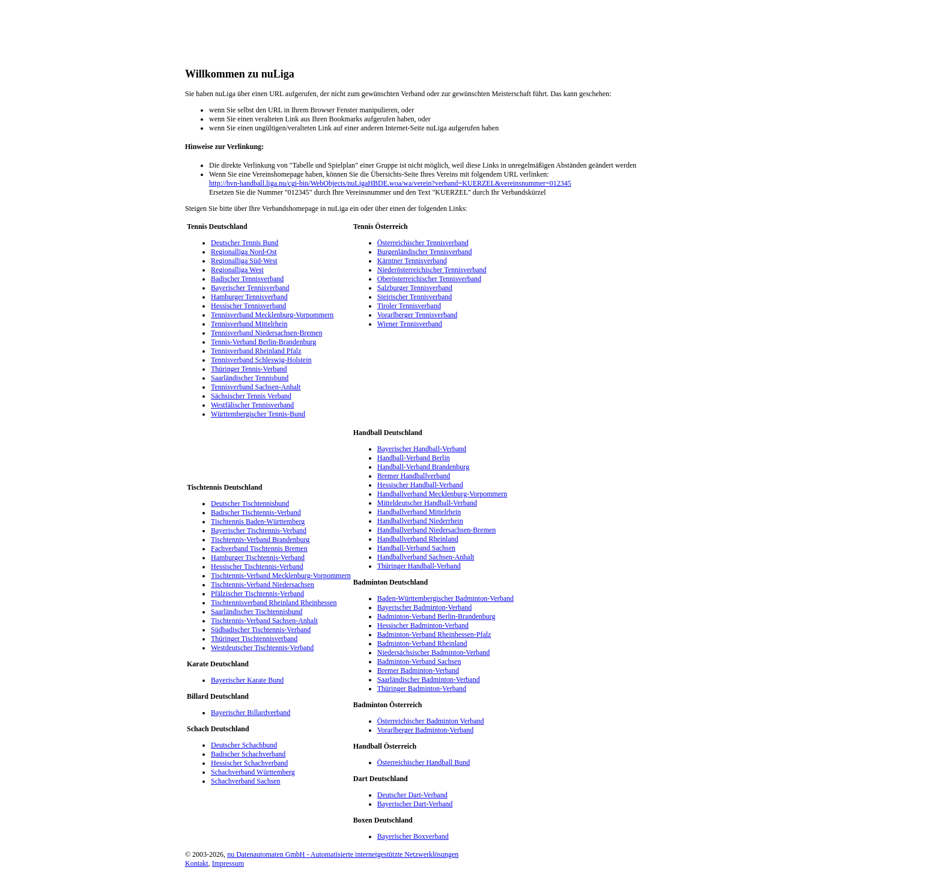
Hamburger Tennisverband (249, 297)
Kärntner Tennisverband (412, 261)
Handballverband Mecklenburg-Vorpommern (442, 494)
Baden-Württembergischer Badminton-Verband (445, 598)
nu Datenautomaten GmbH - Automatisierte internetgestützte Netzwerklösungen (342, 854)
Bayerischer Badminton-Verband (424, 607)
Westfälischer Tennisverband (252, 405)
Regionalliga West (237, 270)
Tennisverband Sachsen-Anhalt (255, 387)
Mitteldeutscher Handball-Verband (427, 503)
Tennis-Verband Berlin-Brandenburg (263, 342)
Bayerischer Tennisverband (250, 288)
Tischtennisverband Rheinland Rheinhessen (274, 602)
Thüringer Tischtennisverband (254, 638)
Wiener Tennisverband (409, 324)
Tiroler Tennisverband (409, 306)
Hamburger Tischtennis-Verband (258, 557)
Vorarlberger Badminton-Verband (425, 730)
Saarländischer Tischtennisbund (256, 611)
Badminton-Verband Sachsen (419, 661)
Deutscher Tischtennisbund (250, 503)
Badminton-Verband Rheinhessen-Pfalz (434, 634)
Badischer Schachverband (248, 754)
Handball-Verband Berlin (413, 458)
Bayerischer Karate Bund (247, 680)
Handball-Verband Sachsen (416, 548)
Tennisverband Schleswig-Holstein (261, 360)
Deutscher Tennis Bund (244, 243)
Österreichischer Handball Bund (423, 762)
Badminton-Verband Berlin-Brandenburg (436, 616)
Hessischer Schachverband (249, 763)
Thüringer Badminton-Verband (421, 688)
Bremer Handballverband (414, 476)
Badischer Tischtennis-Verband (256, 512)
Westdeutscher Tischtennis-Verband (262, 647)
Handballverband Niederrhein (420, 521)
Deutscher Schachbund (244, 745)
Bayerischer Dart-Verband (415, 804)
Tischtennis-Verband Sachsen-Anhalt (264, 620)
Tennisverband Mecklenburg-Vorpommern (272, 315)
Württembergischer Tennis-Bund (258, 414)
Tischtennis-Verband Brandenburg (260, 539)
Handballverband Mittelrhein (419, 512)
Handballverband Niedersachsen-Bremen (436, 530)
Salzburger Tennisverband (414, 288)
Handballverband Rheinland (417, 539)
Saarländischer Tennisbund (249, 378)
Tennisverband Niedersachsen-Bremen (266, 333)
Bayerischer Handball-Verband (421, 449)
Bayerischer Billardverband (250, 712)
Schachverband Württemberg (253, 772)
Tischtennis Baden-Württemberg (258, 521)
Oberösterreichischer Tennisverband (429, 279)
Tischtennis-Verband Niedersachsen (262, 584)
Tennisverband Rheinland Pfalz (256, 351)
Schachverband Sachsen (246, 781)
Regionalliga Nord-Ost (244, 252)
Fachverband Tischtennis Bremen (259, 548)
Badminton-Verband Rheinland (422, 643)
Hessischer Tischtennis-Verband (257, 566)
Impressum (228, 863)
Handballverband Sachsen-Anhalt (426, 557)
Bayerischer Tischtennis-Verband (258, 530)
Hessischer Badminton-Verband (423, 625)
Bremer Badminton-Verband (418, 670)
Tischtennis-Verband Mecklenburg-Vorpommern (281, 575)
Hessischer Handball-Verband (420, 485)
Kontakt (196, 863)
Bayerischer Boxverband (413, 836)
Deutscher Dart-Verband (412, 795)
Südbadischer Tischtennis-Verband (261, 629)
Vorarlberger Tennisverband (417, 315)
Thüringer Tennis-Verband (249, 369)
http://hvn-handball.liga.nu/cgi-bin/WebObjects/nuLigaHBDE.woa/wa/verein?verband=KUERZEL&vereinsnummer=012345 (390, 183)
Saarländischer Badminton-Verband (428, 679)
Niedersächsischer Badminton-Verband (433, 652)
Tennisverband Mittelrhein (249, 324)
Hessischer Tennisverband (248, 306)
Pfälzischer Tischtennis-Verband (257, 593)
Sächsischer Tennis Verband (251, 396)
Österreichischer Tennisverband (423, 243)
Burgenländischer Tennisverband (424, 252)
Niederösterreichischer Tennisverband (432, 270)
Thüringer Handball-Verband (419, 566)
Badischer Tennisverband (247, 279)
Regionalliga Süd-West (244, 261)
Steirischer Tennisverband (414, 297)
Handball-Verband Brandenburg (423, 467)
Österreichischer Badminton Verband (430, 721)
